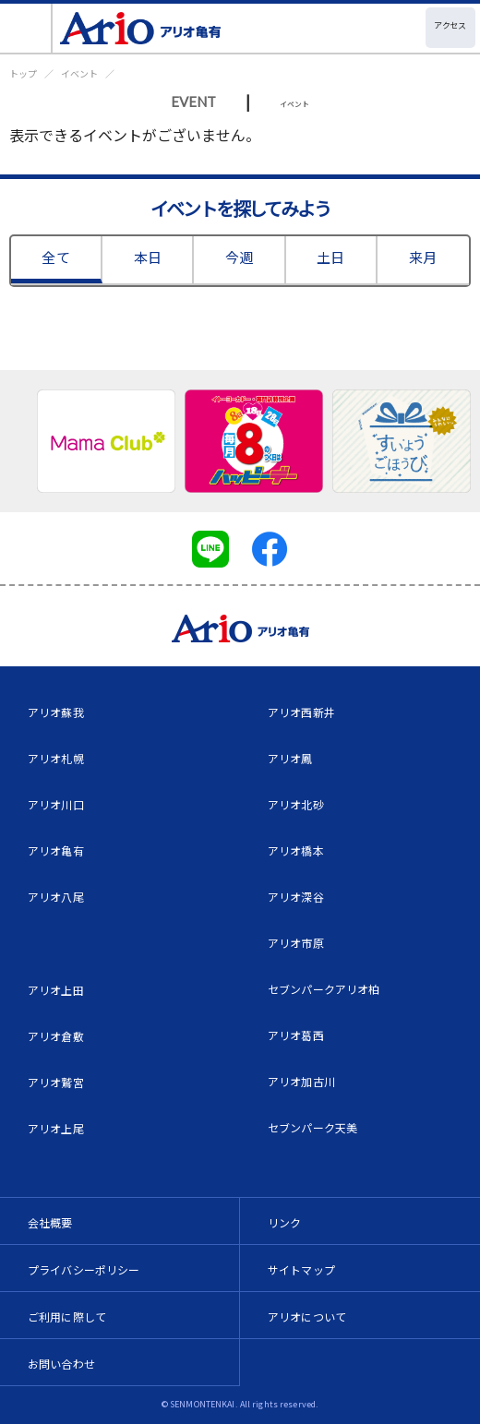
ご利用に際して (67, 1316)
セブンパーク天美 (312, 1127)
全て (55, 257)
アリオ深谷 (296, 896)
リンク (284, 1222)
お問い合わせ (61, 1363)
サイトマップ (301, 1269)
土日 (330, 257)
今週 (239, 257)
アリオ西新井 (301, 712)
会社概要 (50, 1222)
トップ (23, 73)
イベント (79, 73)
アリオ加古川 (301, 1081)
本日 (148, 257)
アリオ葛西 (296, 1035)
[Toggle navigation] (26, 28)
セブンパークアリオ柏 (324, 989)
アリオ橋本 (296, 850)
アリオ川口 (56, 804)
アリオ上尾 (56, 1128)
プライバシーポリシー (84, 1269)
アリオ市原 (296, 943)
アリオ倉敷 (56, 1036)
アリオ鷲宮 (56, 1082)
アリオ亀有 (56, 850)
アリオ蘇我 (56, 712)
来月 (423, 257)
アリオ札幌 (56, 758)
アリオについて (307, 1316)
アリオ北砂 (296, 804)
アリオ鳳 (290, 758)
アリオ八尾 (56, 896)
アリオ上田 (56, 990)
